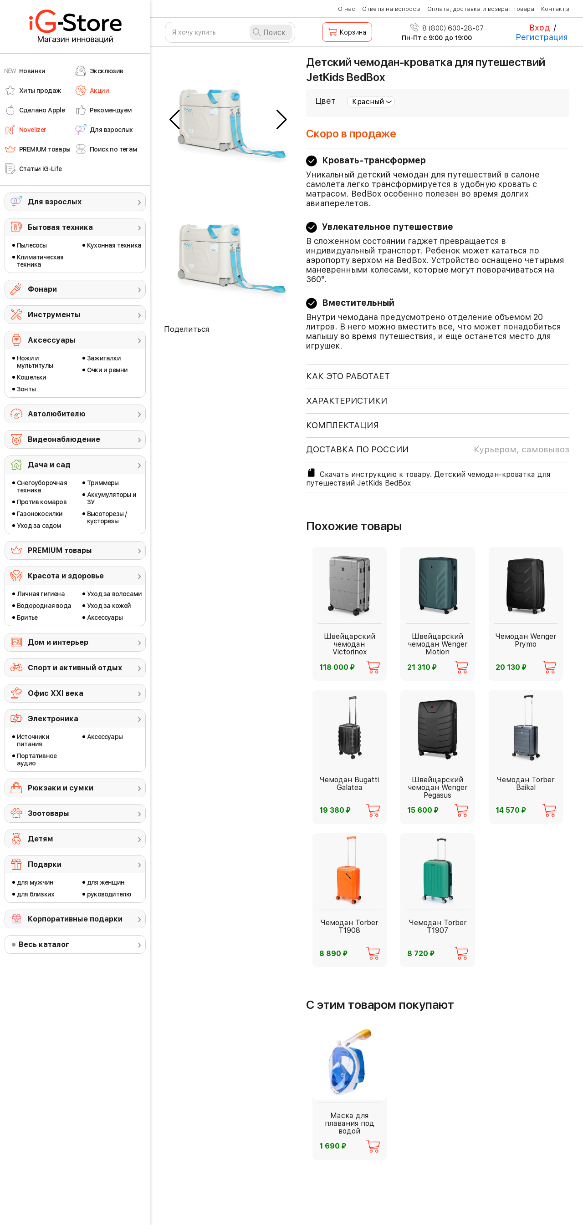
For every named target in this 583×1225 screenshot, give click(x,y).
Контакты (555, 8)
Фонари (42, 289)
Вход (539, 27)
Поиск (274, 32)
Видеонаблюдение (64, 439)
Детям (40, 839)
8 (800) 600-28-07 (447, 28)
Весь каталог (44, 944)
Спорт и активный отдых (75, 667)
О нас (346, 8)
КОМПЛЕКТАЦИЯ (342, 425)
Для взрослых (55, 201)
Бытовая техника (60, 227)
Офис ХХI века (55, 693)
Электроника (53, 718)
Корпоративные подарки (75, 919)
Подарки (44, 864)
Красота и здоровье (66, 576)
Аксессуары (52, 340)
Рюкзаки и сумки (60, 788)
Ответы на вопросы (391, 8)
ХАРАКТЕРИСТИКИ (346, 400)
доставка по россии (437, 449)
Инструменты (54, 314)
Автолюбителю (57, 414)
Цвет (325, 101)
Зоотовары (48, 813)
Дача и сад (49, 465)
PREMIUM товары (60, 550)
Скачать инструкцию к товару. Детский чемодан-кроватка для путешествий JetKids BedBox (428, 477)
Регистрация (542, 37)
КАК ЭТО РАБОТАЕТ (348, 376)
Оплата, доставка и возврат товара (480, 8)
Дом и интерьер (58, 642)
